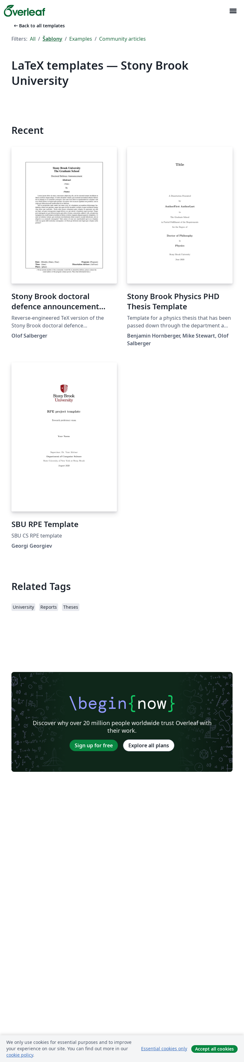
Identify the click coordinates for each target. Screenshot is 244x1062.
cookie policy (19, 1055)
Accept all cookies (214, 1049)
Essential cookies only (164, 1048)
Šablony (52, 38)
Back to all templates (39, 26)
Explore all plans (148, 745)
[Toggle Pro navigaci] (233, 10)
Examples (80, 38)
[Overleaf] (24, 11)
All (33, 38)
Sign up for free (94, 745)
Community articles (122, 38)
